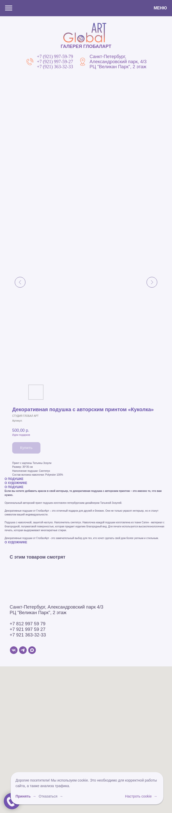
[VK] (14, 650)
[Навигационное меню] (8, 8)
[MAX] (32, 650)
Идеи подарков (21, 435)
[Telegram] (23, 650)
